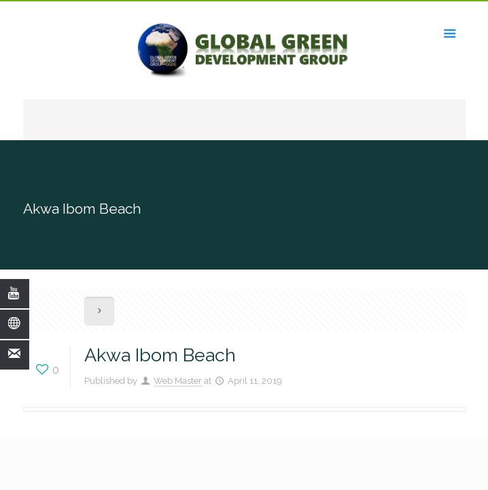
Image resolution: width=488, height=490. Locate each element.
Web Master (178, 381)
